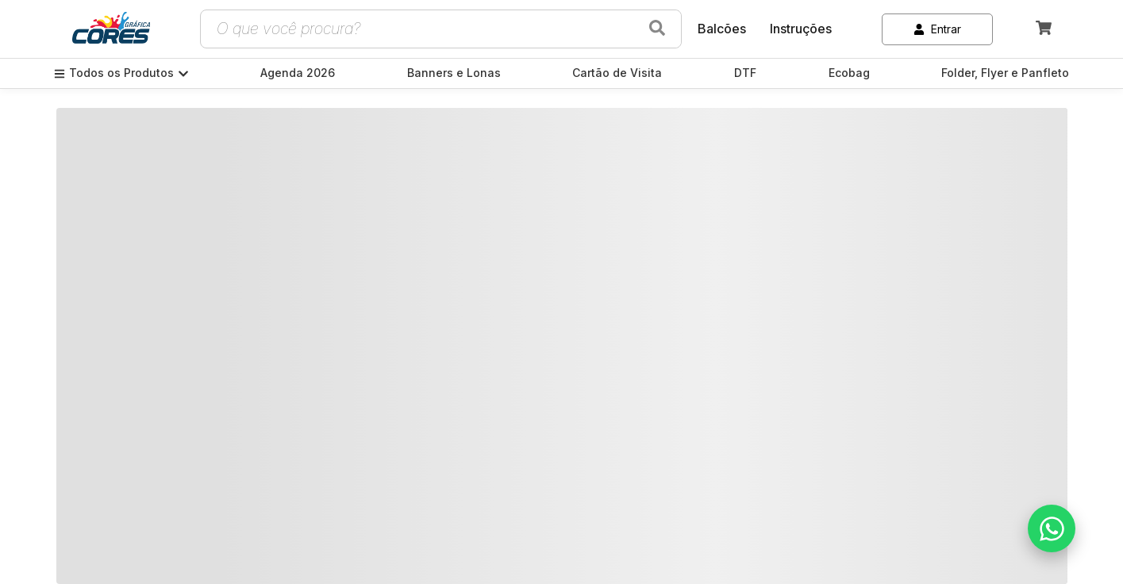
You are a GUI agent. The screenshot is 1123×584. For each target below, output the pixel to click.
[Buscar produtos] (657, 29)
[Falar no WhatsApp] (1051, 528)
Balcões (722, 28)
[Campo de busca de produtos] (422, 29)
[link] (111, 29)
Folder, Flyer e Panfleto (1005, 73)
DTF (745, 73)
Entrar (937, 29)
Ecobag (849, 73)
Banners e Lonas (454, 73)
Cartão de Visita (617, 73)
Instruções (801, 28)
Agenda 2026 (297, 73)
